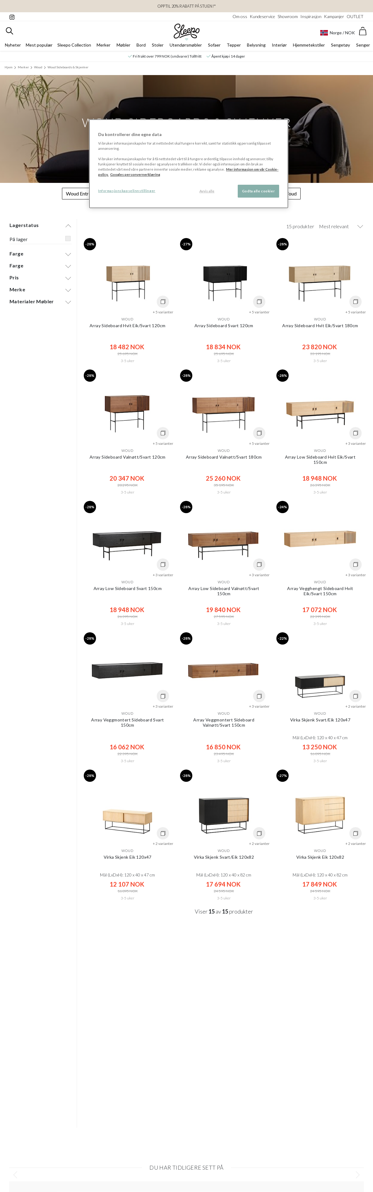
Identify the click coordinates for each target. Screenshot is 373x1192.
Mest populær (39, 44)
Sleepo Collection (74, 44)
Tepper (234, 44)
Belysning (256, 44)
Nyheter (13, 44)
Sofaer (214, 44)
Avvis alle (206, 191)
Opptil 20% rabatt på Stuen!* (186, 6)
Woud (38, 67)
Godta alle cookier (258, 191)
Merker (103, 44)
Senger (363, 44)
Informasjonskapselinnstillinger (127, 191)
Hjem (9, 67)
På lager (19, 239)
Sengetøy (340, 44)
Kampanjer (334, 16)
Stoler (157, 44)
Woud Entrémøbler (86, 193)
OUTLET (355, 16)
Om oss (240, 16)
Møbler (123, 44)
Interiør (279, 44)
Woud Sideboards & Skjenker (68, 67)
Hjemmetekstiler (309, 44)
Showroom (288, 16)
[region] (188, 163)
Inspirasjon (310, 16)
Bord (141, 44)
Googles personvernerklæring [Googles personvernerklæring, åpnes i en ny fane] (135, 174)
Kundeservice (262, 16)
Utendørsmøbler (186, 44)
